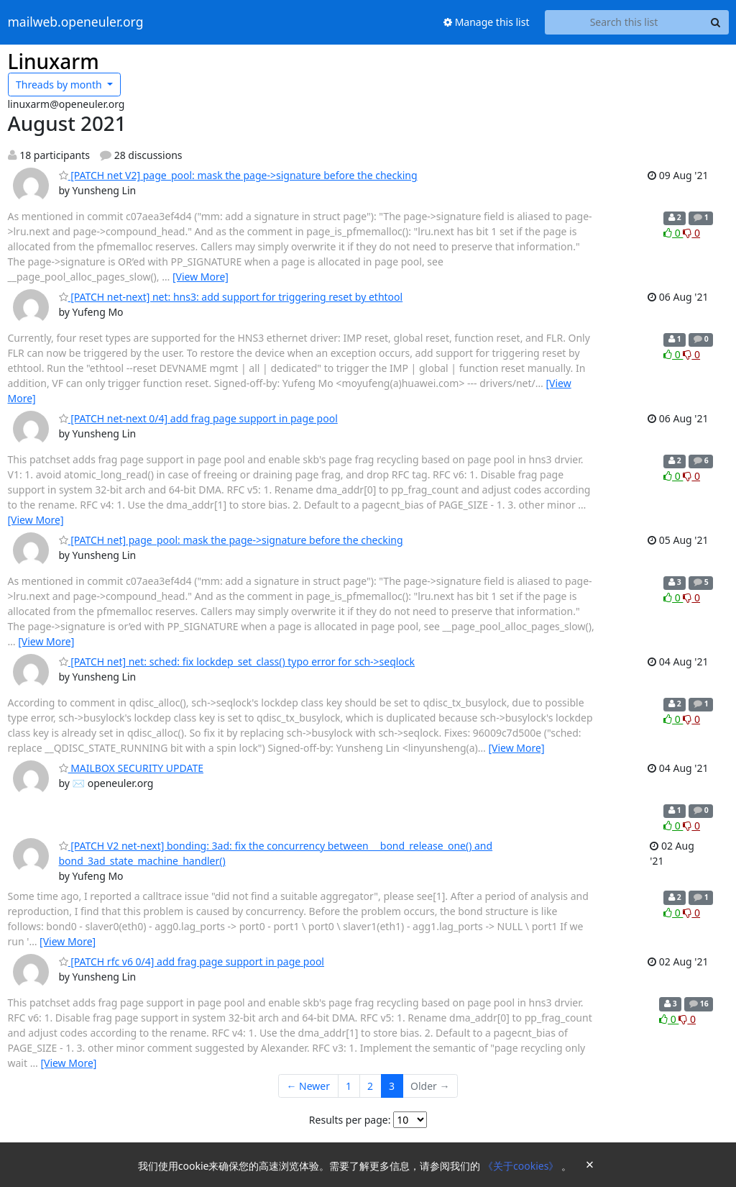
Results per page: (350, 1120)
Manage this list (486, 22)
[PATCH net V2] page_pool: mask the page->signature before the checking (238, 175)
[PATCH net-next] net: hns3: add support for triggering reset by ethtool (231, 297)
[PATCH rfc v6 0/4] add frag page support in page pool (191, 961)
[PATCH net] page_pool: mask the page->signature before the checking (231, 540)
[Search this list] (624, 22)
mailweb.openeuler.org (76, 22)
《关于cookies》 (522, 1166)
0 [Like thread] (673, 233)
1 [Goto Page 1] (348, 1086)
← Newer (308, 1086)
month (60, 84)
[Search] (716, 22)
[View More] (200, 276)
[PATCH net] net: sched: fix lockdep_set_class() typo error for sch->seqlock (237, 661)
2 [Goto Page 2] (370, 1086)
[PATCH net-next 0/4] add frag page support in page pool (198, 418)
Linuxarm (53, 61)
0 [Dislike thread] (691, 233)
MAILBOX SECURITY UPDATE (131, 768)
